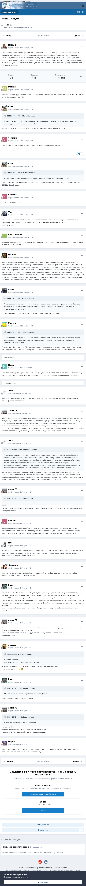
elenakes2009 (15, 234)
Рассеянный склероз (23, 27)
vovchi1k (12, 138)
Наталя (12, 45)
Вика (10, 585)
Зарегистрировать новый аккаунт (43, 794)
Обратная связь (61, 868)
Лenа (10, 390)
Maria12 (12, 87)
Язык (20, 868)
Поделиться (43, 824)
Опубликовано (20, 48)
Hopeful (12, 254)
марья (11, 741)
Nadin (11, 365)
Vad (10, 212)
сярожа (12, 645)
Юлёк (9, 25)
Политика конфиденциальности (39, 868)
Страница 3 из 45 (43, 35)
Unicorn (12, 323)
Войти (43, 810)
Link (10, 543)
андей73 (12, 410)
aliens (11, 289)
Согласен (43, 882)
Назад (8, 35)
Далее (77, 35)
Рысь (10, 106)
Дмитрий (13, 565)
